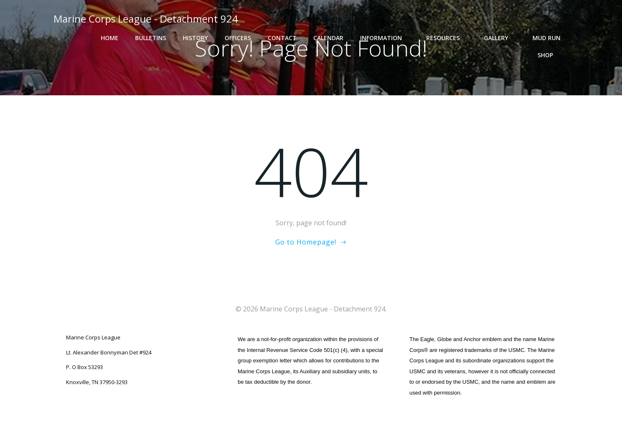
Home (109, 38)
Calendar (328, 38)
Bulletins (150, 38)
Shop (549, 55)
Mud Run (546, 38)
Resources (446, 38)
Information (385, 38)
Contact (282, 38)
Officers (238, 38)
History (195, 38)
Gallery (500, 38)
